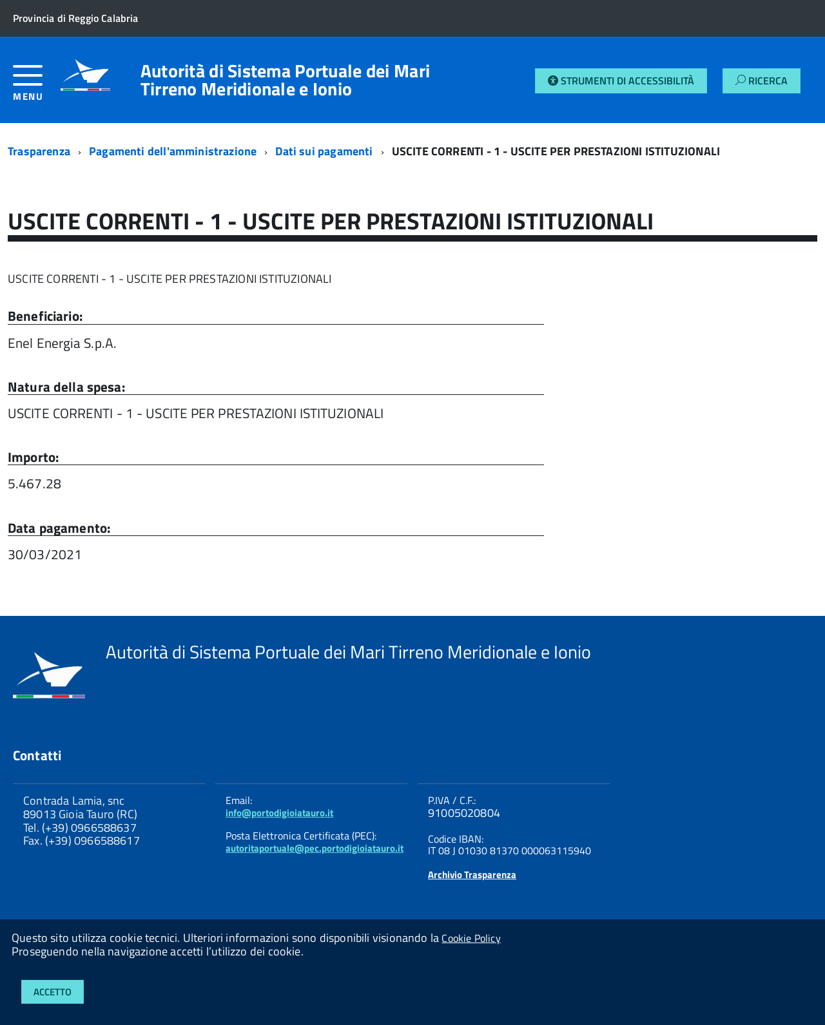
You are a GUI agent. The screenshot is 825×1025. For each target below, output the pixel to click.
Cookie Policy (471, 938)
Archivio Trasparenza (472, 874)
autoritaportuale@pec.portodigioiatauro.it (314, 848)
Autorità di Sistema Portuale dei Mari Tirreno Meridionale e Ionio (285, 80)
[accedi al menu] (37, 88)
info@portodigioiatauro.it (279, 812)
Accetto (53, 991)
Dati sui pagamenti (324, 151)
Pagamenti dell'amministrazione (173, 151)
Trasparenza (39, 151)
